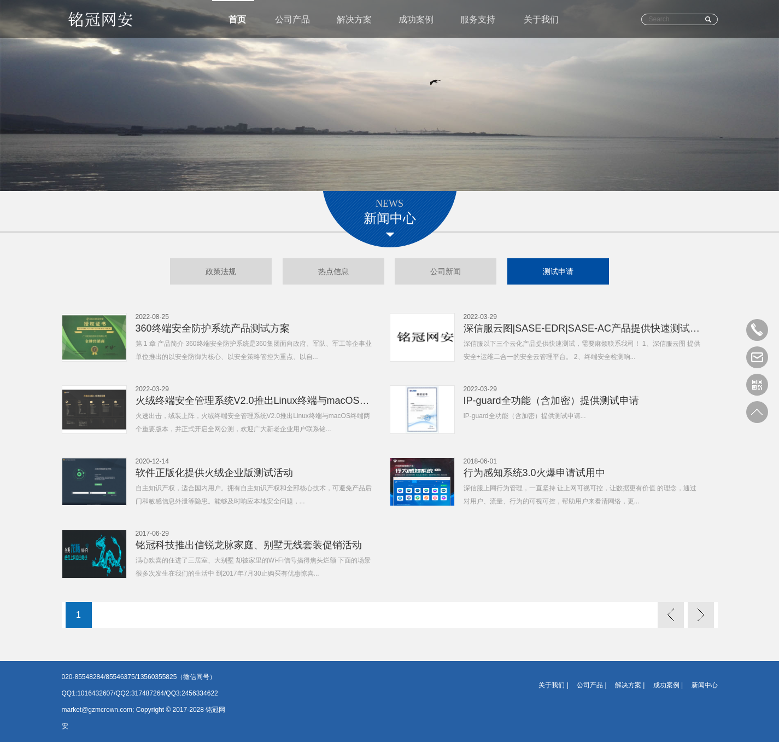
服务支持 (477, 19)
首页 (237, 19)
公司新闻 (445, 271)
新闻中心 (705, 685)
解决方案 (354, 19)
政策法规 (221, 271)
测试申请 (558, 271)
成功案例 (416, 19)
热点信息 (333, 271)
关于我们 (541, 19)
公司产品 (292, 19)
